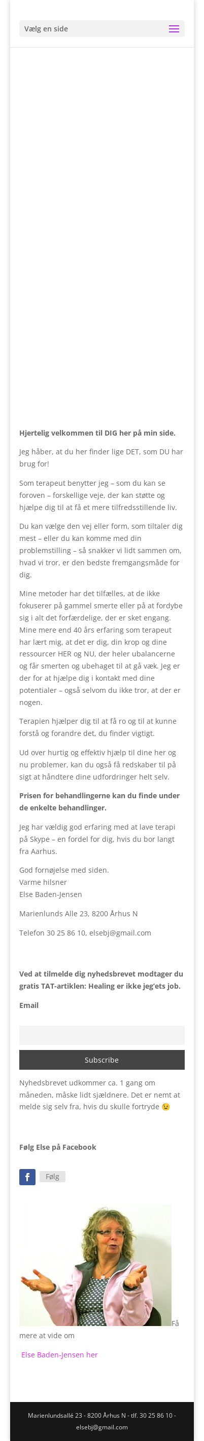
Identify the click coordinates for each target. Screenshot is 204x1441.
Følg (52, 1176)
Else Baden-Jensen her (59, 1354)
